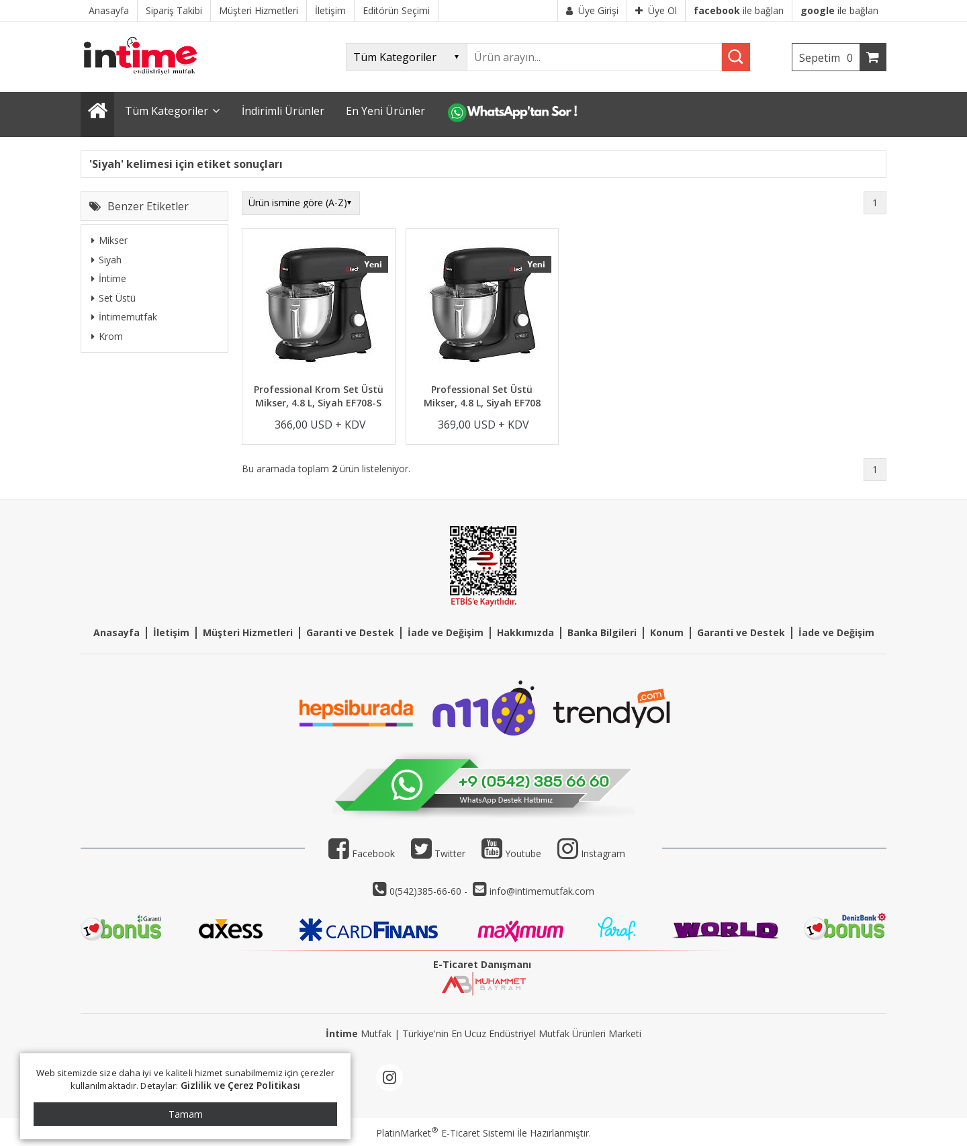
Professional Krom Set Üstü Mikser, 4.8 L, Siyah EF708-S (318, 396)
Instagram (603, 853)
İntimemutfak (124, 316)
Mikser (109, 240)
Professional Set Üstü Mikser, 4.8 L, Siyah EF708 (482, 396)
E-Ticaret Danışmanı (482, 964)
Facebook (361, 853)
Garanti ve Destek (350, 632)
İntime (108, 278)
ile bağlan (739, 10)
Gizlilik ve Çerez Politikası (241, 1085)
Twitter (438, 853)
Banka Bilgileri (602, 632)
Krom (107, 336)
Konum (667, 632)
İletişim (171, 632)
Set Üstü (113, 298)
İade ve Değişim (445, 632)
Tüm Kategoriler (166, 110)
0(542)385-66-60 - (429, 891)
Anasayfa (116, 632)
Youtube (511, 853)
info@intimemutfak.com (542, 891)
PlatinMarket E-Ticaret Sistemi (445, 1133)
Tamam (186, 1114)
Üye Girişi (592, 10)
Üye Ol (656, 10)
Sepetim (829, 57)
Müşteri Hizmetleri (248, 632)
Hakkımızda (525, 632)
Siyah (106, 259)
